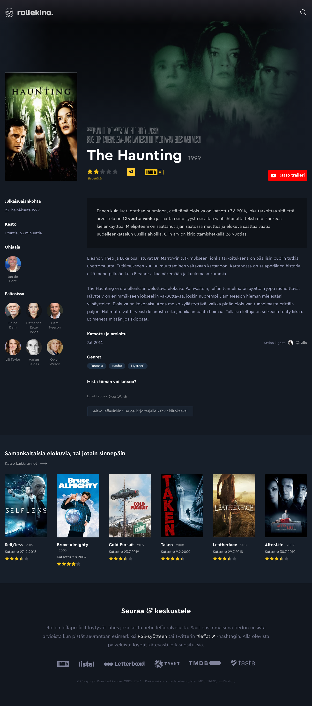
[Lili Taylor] (13, 352)
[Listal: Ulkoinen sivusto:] (85, 663)
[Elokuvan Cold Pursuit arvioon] (130, 518)
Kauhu (117, 366)
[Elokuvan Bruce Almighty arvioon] (78, 520)
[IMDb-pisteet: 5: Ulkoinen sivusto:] (154, 172)
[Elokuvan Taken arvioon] (182, 518)
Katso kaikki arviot (26, 463)
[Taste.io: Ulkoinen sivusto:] (243, 663)
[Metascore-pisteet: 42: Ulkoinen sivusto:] (131, 172)
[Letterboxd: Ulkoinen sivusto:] (124, 663)
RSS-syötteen (152, 636)
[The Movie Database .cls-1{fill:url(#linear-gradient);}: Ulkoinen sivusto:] (205, 663)
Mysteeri (137, 366)
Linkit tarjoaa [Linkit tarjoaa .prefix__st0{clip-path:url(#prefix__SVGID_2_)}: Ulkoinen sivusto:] (106, 396)
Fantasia (96, 366)
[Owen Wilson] (55, 352)
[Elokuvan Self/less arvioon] (26, 518)
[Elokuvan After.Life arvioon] (286, 518)
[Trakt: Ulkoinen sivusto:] (168, 663)
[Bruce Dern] (13, 318)
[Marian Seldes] (34, 352)
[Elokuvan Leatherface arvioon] (234, 518)
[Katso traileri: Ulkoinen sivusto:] (287, 171)
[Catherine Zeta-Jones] (34, 318)
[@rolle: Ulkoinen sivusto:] (297, 342)
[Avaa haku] (303, 10)
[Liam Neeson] (55, 318)
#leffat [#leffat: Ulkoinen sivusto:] (203, 636)
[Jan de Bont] (13, 269)
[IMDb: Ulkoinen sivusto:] (63, 663)
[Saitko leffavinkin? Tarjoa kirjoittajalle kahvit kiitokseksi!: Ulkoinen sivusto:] (140, 411)
